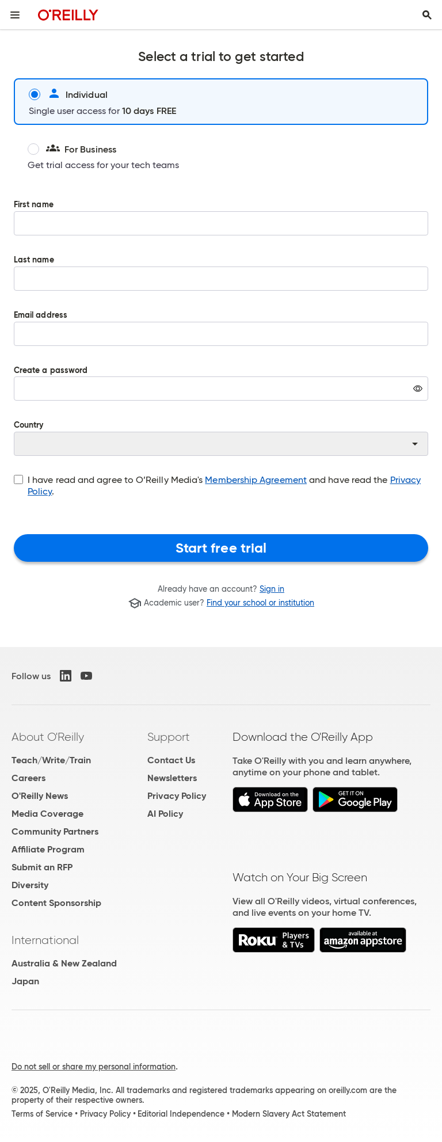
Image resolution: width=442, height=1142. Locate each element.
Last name (221, 281)
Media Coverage (47, 814)
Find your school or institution (260, 603)
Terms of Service (42, 1114)
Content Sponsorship (56, 903)
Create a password (221, 392)
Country (221, 438)
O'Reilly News (40, 796)
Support (168, 737)
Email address (221, 336)
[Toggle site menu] (15, 15)
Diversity (30, 885)
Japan (25, 981)
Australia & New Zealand (64, 963)
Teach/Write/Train (51, 760)
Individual (68, 94)
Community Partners (55, 831)
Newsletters (172, 778)
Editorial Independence (181, 1114)
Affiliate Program (48, 849)
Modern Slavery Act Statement (289, 1114)
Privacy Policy (176, 796)
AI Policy (165, 814)
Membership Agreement (256, 479)
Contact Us (171, 760)
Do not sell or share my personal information (94, 1066)
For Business (72, 149)
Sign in (272, 589)
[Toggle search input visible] (427, 15)
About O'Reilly (48, 737)
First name (221, 226)
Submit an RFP (42, 867)
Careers (28, 778)
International (45, 940)
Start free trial (221, 548)
